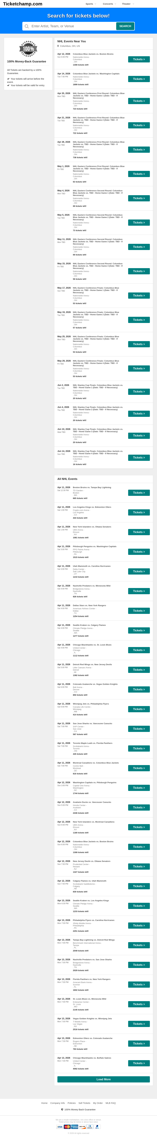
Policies (72, 1103)
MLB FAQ (111, 1103)
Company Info (57, 1103)
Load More (104, 1079)
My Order (98, 1103)
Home (44, 1103)
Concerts (109, 3)
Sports (91, 3)
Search (125, 26)
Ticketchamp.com (22, 3)
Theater (128, 3)
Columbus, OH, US (68, 46)
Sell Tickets (84, 1103)
